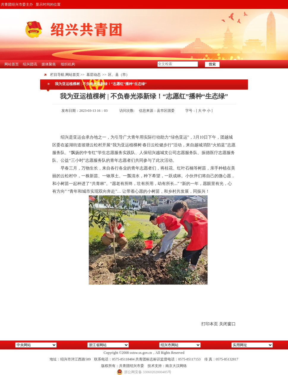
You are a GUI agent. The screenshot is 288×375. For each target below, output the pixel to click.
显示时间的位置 (48, 4)
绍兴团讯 (30, 64)
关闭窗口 (227, 324)
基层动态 (93, 75)
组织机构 (68, 64)
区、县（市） (118, 75)
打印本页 (209, 324)
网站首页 (11, 64)
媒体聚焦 (49, 64)
